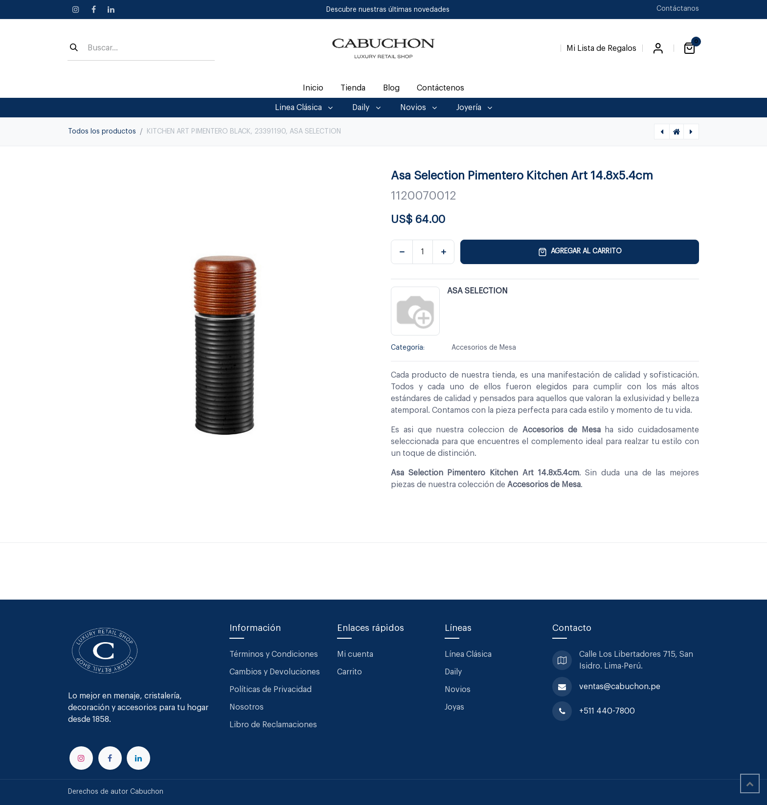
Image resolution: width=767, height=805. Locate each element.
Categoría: (408, 347)
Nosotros (246, 707)
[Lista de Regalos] (601, 46)
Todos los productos (102, 131)
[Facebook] (93, 9)
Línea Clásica (468, 654)
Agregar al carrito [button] (580, 251)
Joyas (454, 707)
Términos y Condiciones (274, 654)
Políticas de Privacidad (270, 689)
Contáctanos (677, 8)
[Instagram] (76, 9)
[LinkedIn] (111, 9)
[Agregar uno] (443, 252)
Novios (458, 689)
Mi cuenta (355, 654)
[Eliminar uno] (401, 252)
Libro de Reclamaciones (273, 725)
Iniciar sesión (658, 48)
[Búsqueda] (74, 48)
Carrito (349, 672)
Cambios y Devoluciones (274, 672)
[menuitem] (313, 88)
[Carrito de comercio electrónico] (689, 48)
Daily (453, 672)
